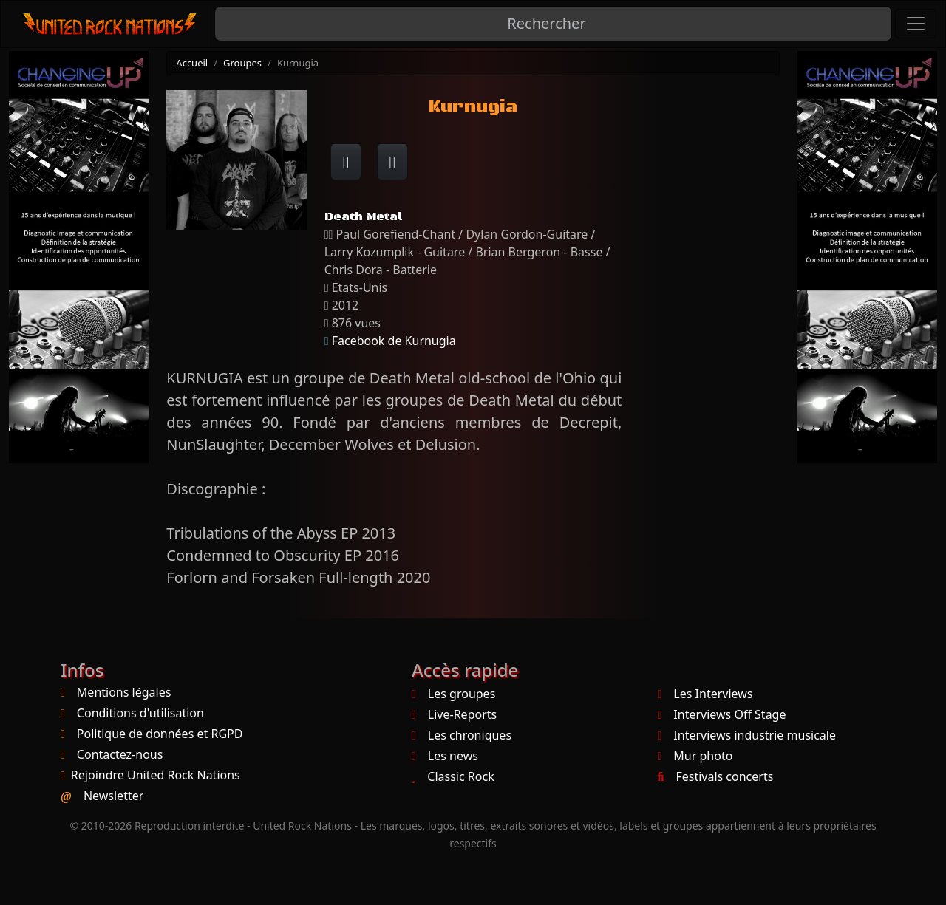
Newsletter (113, 796)
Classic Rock (453, 776)
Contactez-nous (120, 754)
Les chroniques (461, 735)
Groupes (242, 62)
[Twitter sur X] (393, 161)
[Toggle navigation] (915, 23)
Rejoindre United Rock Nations (155, 775)
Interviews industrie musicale (747, 735)
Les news (445, 756)
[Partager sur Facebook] (346, 161)
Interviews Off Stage (722, 714)
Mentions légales (124, 692)
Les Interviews (705, 694)
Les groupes (453, 694)
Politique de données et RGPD (160, 733)
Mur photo (695, 756)
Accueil (192, 62)
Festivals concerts (716, 776)
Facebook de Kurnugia (394, 340)
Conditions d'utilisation (140, 713)
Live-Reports (454, 714)
